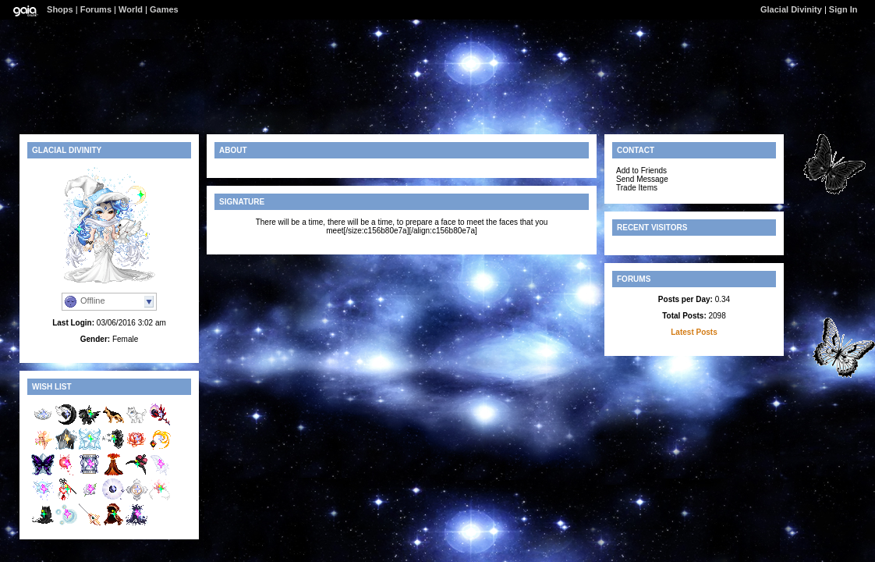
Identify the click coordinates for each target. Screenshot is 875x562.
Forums (96, 9)
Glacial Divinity (791, 9)
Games (164, 9)
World (131, 9)
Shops (60, 9)
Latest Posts (694, 332)
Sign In (843, 9)
